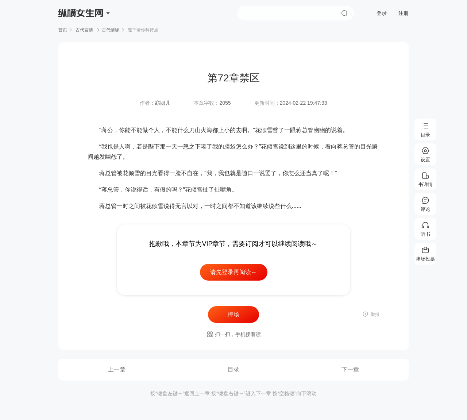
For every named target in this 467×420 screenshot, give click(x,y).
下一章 (350, 369)
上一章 (117, 369)
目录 (233, 369)
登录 (382, 13)
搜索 (344, 13)
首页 (62, 29)
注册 (403, 13)
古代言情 (84, 29)
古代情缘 (110, 29)
